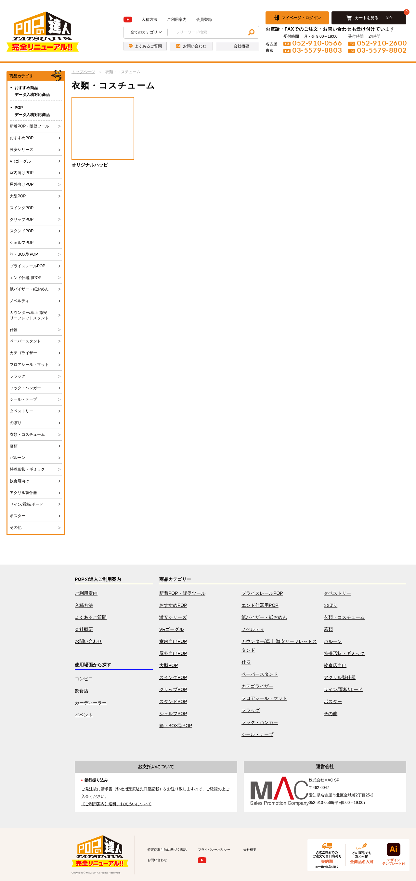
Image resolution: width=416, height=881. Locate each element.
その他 (15, 527)
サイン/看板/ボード (26, 504)
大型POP (18, 196)
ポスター (17, 516)
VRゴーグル (20, 161)
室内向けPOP (21, 172)
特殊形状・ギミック (27, 469)
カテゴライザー (23, 353)
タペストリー (21, 411)
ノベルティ (19, 301)
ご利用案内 (177, 19)
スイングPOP (21, 208)
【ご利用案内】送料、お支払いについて (116, 804)
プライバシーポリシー (214, 849)
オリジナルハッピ (90, 164)
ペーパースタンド (25, 341)
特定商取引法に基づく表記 (167, 849)
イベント (84, 714)
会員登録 (204, 19)
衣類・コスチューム (27, 434)
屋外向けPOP (21, 184)
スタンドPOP (21, 231)
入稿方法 (149, 19)
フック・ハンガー (25, 388)
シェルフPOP (21, 242)
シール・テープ (23, 399)
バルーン (17, 457)
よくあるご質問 (91, 617)
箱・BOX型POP (24, 254)
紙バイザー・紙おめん (29, 289)
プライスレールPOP (27, 266)
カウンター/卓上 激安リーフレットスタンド (29, 315)
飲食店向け (19, 481)
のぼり (15, 422)
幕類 (14, 446)
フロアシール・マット (29, 364)
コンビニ (84, 678)
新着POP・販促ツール (29, 126)
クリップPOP (21, 219)
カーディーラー (91, 702)
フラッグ (17, 376)
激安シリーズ (21, 149)
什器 (14, 329)
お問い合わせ (88, 641)
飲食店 (81, 690)
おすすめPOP (21, 138)
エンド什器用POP (25, 277)
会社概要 (84, 629)
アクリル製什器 (23, 492)
